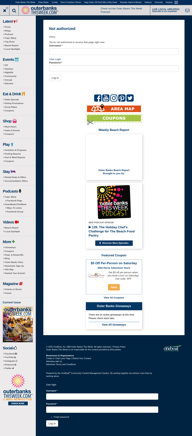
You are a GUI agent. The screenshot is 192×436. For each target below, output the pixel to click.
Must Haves (10, 127)
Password (55, 62)
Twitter (9, 368)
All (6, 65)
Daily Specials (12, 99)
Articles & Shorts (13, 289)
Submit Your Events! (15, 273)
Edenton (9, 83)
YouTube (10, 357)
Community (10, 76)
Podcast (9, 34)
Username (56, 45)
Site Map (9, 269)
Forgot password (61, 417)
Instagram (11, 361)
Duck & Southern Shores (71, 2)
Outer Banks (43, 2)
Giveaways (10, 247)
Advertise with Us (54, 361)
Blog (7, 258)
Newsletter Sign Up (14, 266)
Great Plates (11, 107)
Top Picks (10, 42)
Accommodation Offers (16, 181)
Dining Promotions (14, 103)
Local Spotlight (12, 49)
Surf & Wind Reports (15, 157)
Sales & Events (12, 130)
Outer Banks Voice (14, 262)
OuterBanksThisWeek (15, 204)
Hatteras (148, 2)
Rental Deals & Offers (15, 177)
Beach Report (12, 45)
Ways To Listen (14, 208)
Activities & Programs (15, 150)
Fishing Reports (13, 154)
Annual (8, 80)
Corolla (55, 2)
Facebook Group (15, 212)
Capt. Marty (10, 38)
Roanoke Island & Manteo (131, 2)
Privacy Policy (119, 347)
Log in (55, 77)
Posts (8, 27)
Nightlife (9, 72)
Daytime (9, 69)
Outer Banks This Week (25, 2)
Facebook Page (14, 200)
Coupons (9, 110)
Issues (8, 293)
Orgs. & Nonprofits (14, 255)
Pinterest (10, 365)
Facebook (11, 354)
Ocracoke (159, 2)
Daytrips (169, 2)
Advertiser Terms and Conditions (61, 364)
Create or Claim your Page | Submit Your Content (68, 358)
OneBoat (65, 373)
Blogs (8, 31)
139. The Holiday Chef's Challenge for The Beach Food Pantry (112, 231)
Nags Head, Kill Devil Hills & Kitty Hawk (100, 2)
